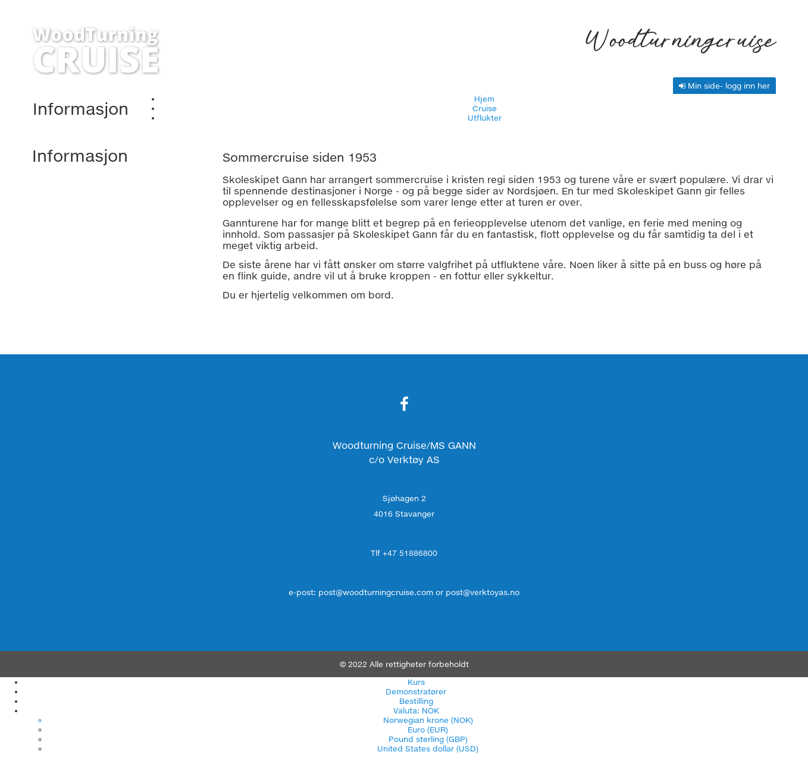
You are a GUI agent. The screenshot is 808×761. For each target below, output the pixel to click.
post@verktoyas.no (482, 592)
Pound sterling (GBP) (428, 739)
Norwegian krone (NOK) (428, 720)
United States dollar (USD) (427, 748)
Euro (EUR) (428, 729)
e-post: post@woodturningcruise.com (361, 592)
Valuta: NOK (416, 710)
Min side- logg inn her (724, 85)
